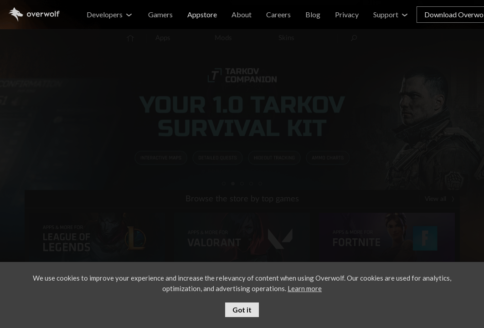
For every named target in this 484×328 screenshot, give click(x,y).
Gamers (160, 14)
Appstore (202, 14)
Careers (278, 14)
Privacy (347, 14)
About (242, 14)
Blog (312, 14)
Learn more (305, 288)
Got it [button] (242, 310)
